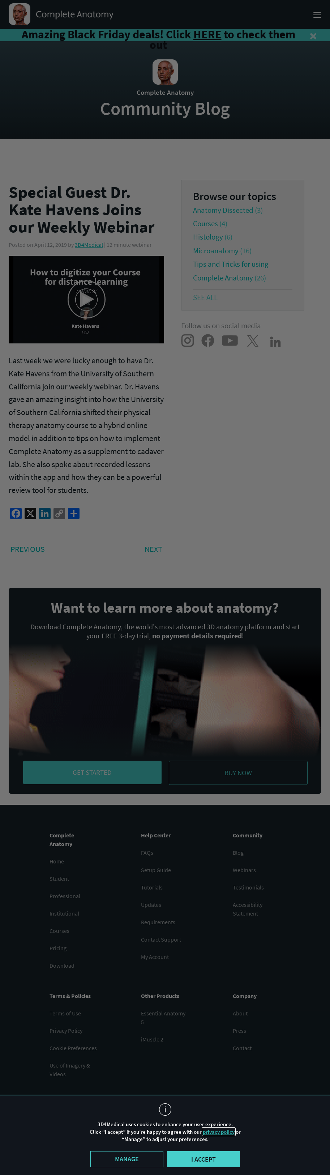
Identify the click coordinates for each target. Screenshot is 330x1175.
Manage (127, 1159)
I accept (203, 1159)
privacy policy (219, 1131)
